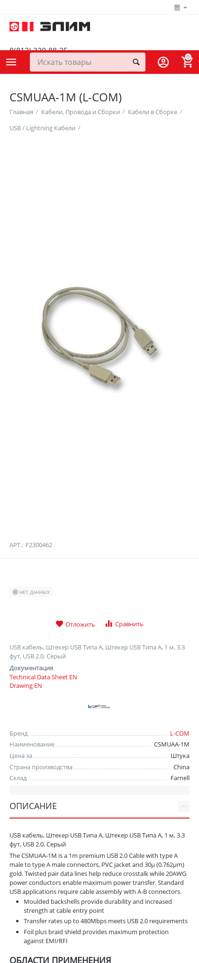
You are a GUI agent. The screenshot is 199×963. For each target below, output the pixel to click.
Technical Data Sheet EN (43, 767)
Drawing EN (25, 776)
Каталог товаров (11, 62)
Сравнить (124, 714)
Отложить (75, 715)
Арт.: (16, 635)
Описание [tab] (99, 896)
